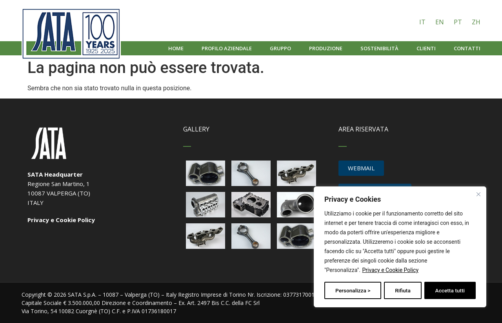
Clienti (426, 48)
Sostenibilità (379, 48)
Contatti (467, 48)
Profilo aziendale (227, 48)
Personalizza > (353, 290)
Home (176, 48)
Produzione (325, 48)
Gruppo (280, 48)
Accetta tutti (450, 290)
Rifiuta (403, 290)
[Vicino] (479, 195)
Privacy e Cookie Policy (390, 271)
